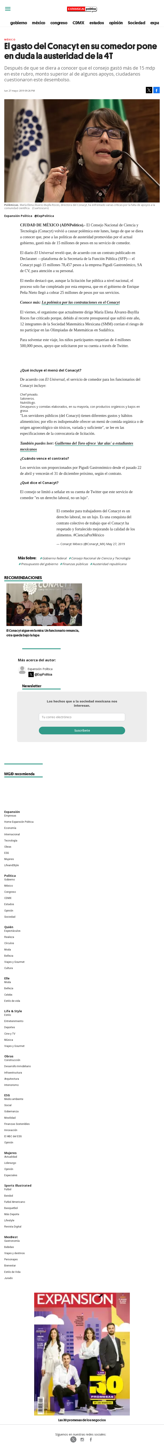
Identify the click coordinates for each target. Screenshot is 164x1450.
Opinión (8, 910)
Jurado (8, 1278)
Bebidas (9, 1247)
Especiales (10, 1175)
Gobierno (9, 879)
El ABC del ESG (13, 1136)
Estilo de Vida (12, 1272)
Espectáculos (12, 930)
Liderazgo (10, 1162)
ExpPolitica (73, 1439)
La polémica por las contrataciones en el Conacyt (81, 302)
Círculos (9, 943)
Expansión (12, 812)
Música (8, 1039)
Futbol (7, 1189)
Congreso (10, 891)
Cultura (8, 968)
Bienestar (10, 1265)
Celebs (8, 994)
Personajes (11, 1259)
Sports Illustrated (17, 1185)
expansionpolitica (82, 1439)
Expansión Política (40, 669)
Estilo (7, 1015)
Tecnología (10, 840)
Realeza (9, 937)
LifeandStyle (11, 865)
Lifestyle (9, 1220)
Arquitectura (11, 1078)
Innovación (10, 1130)
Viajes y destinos (14, 1253)
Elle (7, 978)
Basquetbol (11, 1208)
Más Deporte (11, 1214)
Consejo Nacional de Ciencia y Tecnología (100, 558)
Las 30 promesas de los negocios (82, 1420)
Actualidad (10, 1156)
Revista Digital (12, 1226)
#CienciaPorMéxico (88, 535)
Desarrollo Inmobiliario (17, 1066)
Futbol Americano (14, 1201)
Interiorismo (11, 1085)
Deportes (9, 1027)
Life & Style (13, 1011)
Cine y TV (9, 1033)
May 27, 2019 (115, 544)
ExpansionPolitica (90, 1439)
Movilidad (10, 1117)
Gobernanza (11, 1111)
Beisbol (8, 1195)
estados (96, 23)
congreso (58, 23)
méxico (38, 23)
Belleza (8, 955)
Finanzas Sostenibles (17, 1124)
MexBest (11, 1237)
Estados (9, 904)
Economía (10, 828)
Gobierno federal (54, 558)
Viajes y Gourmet (14, 961)
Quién (8, 927)
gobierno (18, 23)
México (9, 39)
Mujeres (9, 859)
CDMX (78, 23)
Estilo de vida (12, 1000)
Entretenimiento (13, 1021)
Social (8, 1105)
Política (10, 876)
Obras (7, 846)
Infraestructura (13, 1072)
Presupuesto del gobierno (39, 564)
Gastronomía (12, 1240)
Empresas (10, 815)
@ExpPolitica (44, 216)
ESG (6, 852)
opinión (116, 23)
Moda (7, 949)
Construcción (12, 1060)
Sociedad (136, 23)
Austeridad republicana (109, 564)
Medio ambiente (13, 1099)
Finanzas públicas (75, 564)
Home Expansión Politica (19, 821)
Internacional (12, 834)
